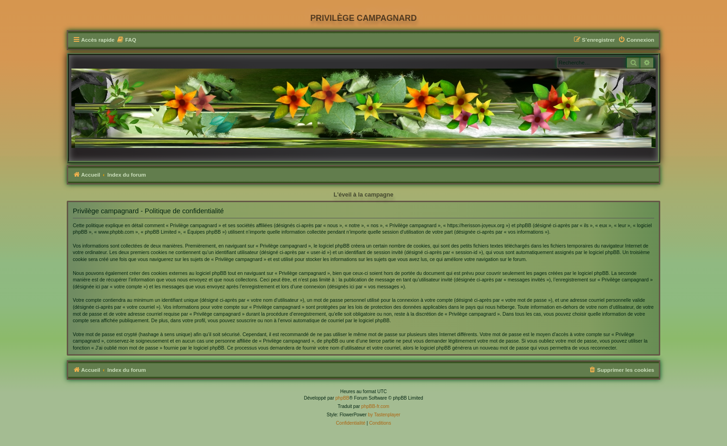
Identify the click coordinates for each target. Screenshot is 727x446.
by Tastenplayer (384, 414)
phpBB (342, 398)
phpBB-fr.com (375, 406)
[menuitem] (126, 40)
